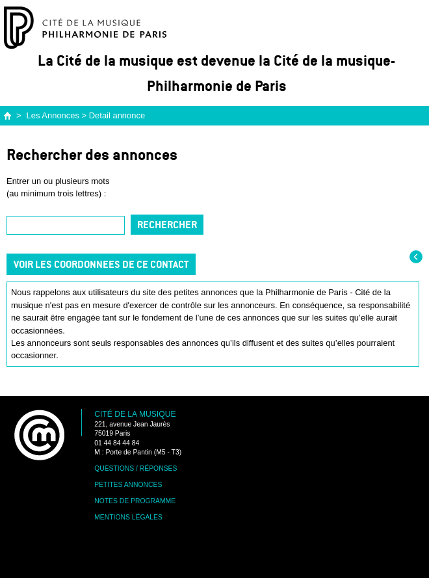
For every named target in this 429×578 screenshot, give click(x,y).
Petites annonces (128, 484)
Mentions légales (128, 517)
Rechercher (167, 224)
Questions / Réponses (135, 468)
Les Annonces (53, 115)
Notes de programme (135, 501)
